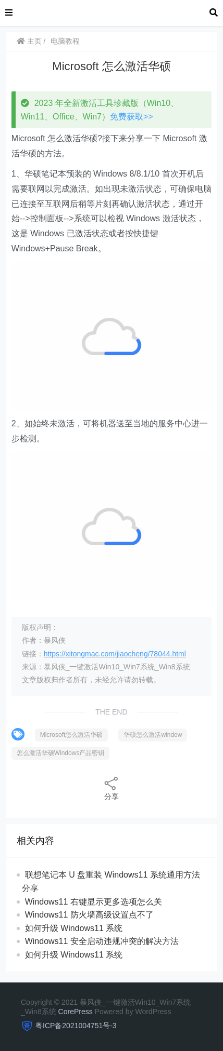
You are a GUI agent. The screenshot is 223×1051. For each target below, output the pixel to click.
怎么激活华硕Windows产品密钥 (61, 753)
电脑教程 (65, 41)
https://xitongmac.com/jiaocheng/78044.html (115, 654)
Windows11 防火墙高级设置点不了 (89, 914)
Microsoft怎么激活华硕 (71, 734)
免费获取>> (131, 116)
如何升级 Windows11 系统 (74, 928)
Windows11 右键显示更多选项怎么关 (93, 901)
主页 (29, 41)
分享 (111, 788)
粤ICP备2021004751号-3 (76, 1025)
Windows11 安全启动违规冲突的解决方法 (102, 941)
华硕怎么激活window (152, 734)
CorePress (75, 1011)
